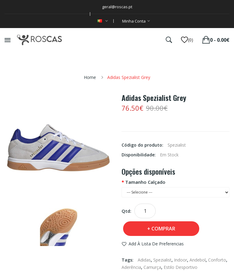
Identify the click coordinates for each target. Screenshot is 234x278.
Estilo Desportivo (180, 267)
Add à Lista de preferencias (156, 244)
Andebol (198, 260)
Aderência (131, 267)
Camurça (152, 267)
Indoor (180, 260)
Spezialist (162, 260)
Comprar (163, 228)
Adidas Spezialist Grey (128, 77)
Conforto (217, 260)
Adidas (144, 260)
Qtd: (126, 211)
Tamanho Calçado (145, 182)
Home (90, 77)
